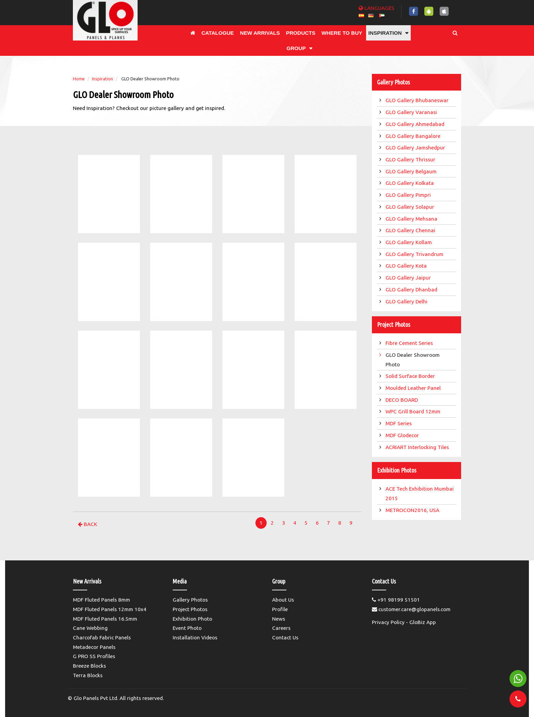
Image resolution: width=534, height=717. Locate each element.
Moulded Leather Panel (414, 388)
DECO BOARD (402, 400)
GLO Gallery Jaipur (409, 278)
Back (87, 524)
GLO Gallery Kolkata (410, 183)
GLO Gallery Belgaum (412, 171)
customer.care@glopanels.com (411, 609)
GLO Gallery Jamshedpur (416, 147)
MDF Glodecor (403, 435)
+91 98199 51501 (396, 600)
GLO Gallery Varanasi (412, 112)
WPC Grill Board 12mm (414, 411)
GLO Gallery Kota (407, 266)
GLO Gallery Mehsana (412, 219)
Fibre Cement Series (411, 343)
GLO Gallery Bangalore (414, 136)
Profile (280, 609)
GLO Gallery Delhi (407, 301)
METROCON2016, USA (413, 510)
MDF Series (399, 423)
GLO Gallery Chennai (411, 230)
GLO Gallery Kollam (409, 242)
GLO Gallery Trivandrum (415, 254)
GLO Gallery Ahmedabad (416, 124)
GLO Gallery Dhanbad (412, 289)
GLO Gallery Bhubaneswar (418, 100)
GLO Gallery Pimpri (409, 195)
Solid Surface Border (411, 376)
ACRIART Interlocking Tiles (418, 447)
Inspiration (102, 78)
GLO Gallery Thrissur (411, 159)
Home (79, 78)
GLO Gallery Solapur (411, 207)
